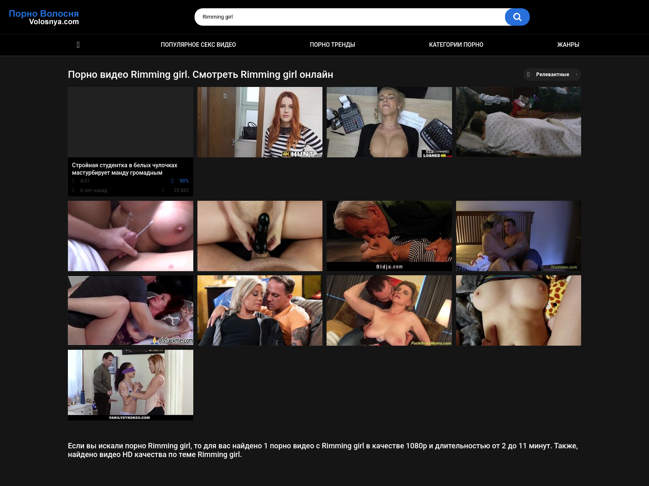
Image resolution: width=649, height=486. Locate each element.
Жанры (568, 44)
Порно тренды (332, 44)
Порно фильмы (78, 44)
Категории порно (456, 44)
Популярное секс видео (198, 44)
